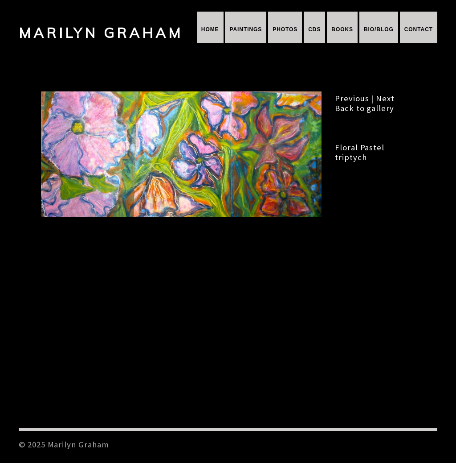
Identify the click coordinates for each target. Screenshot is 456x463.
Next (385, 98)
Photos (285, 29)
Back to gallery (364, 108)
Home (210, 29)
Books (342, 29)
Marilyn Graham (101, 32)
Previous (352, 98)
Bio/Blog (379, 29)
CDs (314, 29)
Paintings (245, 29)
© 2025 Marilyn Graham (64, 444)
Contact (418, 29)
